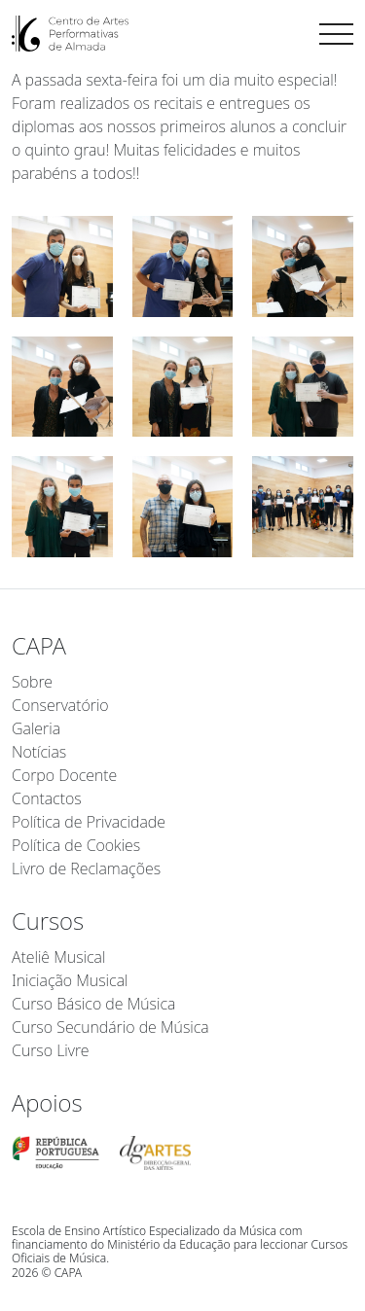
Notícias (39, 751)
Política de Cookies (76, 845)
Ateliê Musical (58, 957)
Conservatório (60, 705)
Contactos (47, 798)
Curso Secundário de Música (110, 1027)
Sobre (32, 681)
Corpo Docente (64, 775)
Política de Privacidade (88, 822)
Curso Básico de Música (93, 1003)
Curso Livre (50, 1050)
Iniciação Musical (70, 980)
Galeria (36, 728)
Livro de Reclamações (86, 868)
